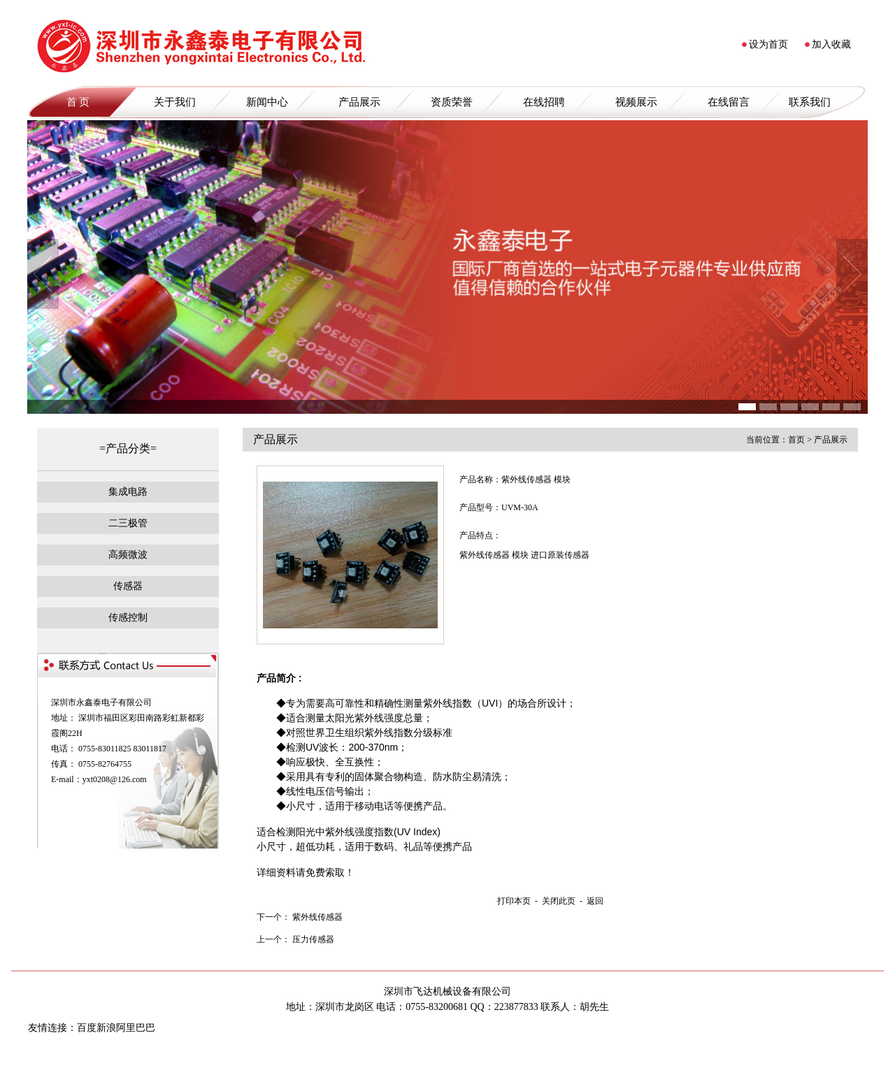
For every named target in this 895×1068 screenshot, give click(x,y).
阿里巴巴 (135, 1028)
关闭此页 (558, 901)
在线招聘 (544, 102)
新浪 (106, 1028)
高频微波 (128, 554)
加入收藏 (831, 44)
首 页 (78, 102)
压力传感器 (313, 939)
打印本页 (514, 901)
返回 (595, 901)
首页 (796, 440)
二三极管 (128, 523)
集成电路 (128, 491)
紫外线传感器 (317, 917)
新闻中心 (267, 102)
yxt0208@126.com (115, 779)
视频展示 (636, 102)
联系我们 (810, 102)
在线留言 (729, 102)
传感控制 (128, 617)
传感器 (128, 586)
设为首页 (768, 44)
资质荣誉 (452, 102)
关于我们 (175, 102)
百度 (86, 1028)
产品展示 (359, 102)
